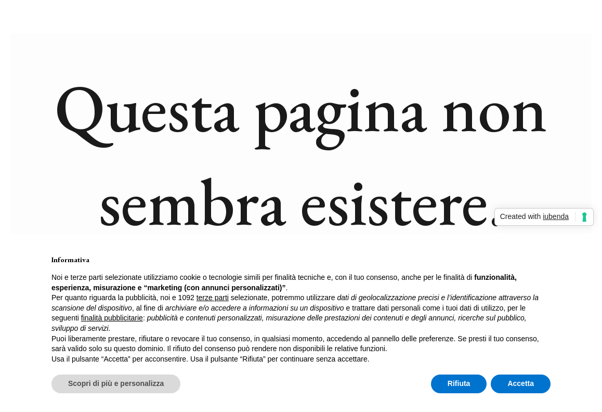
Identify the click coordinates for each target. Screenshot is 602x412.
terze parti (213, 297)
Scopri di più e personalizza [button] (116, 383)
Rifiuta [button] (459, 383)
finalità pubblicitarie (112, 318)
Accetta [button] (520, 383)
